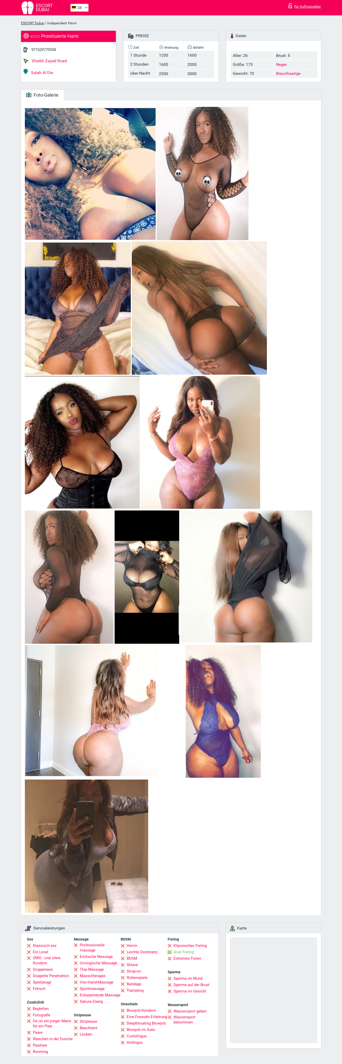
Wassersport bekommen (184, 1020)
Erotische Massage (96, 956)
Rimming (40, 1051)
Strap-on (134, 971)
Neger (281, 64)
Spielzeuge (42, 982)
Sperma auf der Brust (191, 985)
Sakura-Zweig (91, 1001)
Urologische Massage (98, 963)
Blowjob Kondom (141, 1010)
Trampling (135, 990)
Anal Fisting (184, 952)
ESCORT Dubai (32, 23)
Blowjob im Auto (141, 1029)
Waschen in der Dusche (53, 1039)
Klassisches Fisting (190, 945)
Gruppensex (43, 969)
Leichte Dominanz (142, 952)
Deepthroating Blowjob (146, 1023)
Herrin (132, 945)
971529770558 (43, 49)
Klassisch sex (44, 945)
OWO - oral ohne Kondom (47, 960)
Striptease (88, 1021)
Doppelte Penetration (51, 976)
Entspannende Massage (100, 995)
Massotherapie (92, 976)
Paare (38, 1032)
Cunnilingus (137, 1036)
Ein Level (40, 952)
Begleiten (41, 1008)
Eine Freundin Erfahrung (147, 1017)
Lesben (86, 1034)
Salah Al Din (38, 72)
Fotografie (41, 1015)
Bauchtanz (88, 1028)
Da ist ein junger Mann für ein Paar (52, 1023)
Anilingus (135, 1042)
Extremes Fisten (187, 958)
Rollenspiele (137, 977)
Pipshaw (40, 1045)
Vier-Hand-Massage (96, 982)
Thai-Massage (92, 969)
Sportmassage (92, 988)
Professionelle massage (92, 948)
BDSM (132, 958)
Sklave (132, 965)
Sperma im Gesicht (190, 991)
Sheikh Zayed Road (45, 61)
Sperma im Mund (188, 978)
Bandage (134, 984)
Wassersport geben (190, 1011)
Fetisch (39, 988)
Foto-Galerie (42, 95)
